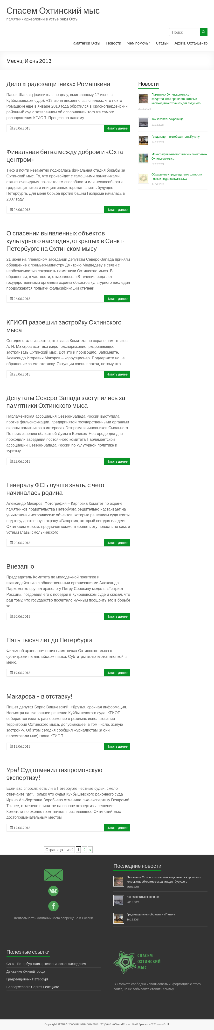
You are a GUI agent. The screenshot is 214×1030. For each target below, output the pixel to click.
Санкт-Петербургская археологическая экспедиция (46, 964)
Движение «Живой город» (26, 971)
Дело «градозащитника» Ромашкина (58, 84)
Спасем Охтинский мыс (53, 10)
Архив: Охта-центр (190, 43)
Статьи (162, 43)
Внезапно (20, 566)
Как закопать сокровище (168, 119)
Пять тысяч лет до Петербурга (50, 640)
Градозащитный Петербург (27, 979)
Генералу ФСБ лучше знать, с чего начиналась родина (55, 488)
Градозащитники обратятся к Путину (176, 136)
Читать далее (117, 128)
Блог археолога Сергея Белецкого (33, 987)
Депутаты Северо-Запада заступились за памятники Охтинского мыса (66, 401)
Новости (113, 43)
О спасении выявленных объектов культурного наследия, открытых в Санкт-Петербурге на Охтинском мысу (65, 240)
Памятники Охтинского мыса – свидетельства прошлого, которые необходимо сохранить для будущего (176, 99)
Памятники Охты (85, 43)
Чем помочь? (138, 43)
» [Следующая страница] (90, 849)
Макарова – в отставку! (40, 696)
